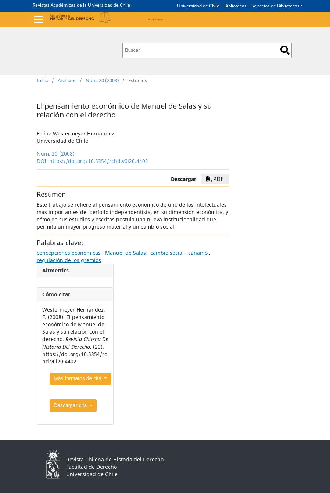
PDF (214, 178)
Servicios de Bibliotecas (275, 6)
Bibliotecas (235, 6)
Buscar (285, 50)
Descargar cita (71, 405)
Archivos (67, 80)
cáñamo (198, 252)
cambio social (167, 252)
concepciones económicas (69, 252)
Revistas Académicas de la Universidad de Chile (81, 5)
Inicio (43, 80)
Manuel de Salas (125, 252)
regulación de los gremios (69, 260)
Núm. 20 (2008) (102, 80)
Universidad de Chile (198, 6)
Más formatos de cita (78, 378)
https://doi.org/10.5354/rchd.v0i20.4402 (98, 160)
